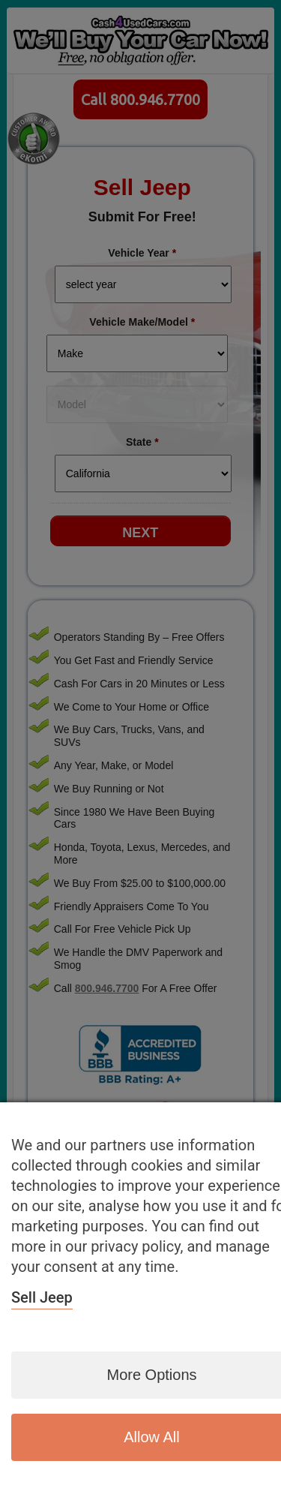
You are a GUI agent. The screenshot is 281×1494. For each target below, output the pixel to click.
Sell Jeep (42, 1297)
